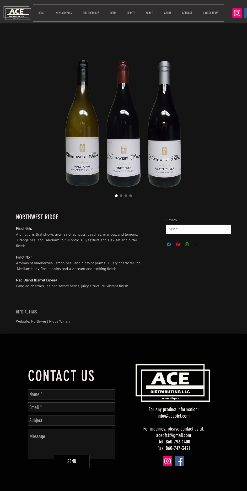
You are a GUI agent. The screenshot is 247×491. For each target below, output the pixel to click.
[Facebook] (179, 461)
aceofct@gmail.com (173, 435)
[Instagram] (237, 13)
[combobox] (198, 229)
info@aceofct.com (174, 416)
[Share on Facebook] (169, 244)
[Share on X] (196, 244)
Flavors (171, 220)
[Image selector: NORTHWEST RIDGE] (116, 195)
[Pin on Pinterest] (178, 244)
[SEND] (72, 461)
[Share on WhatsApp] (187, 244)
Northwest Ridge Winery (50, 321)
